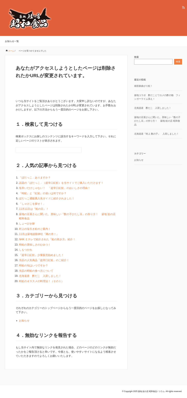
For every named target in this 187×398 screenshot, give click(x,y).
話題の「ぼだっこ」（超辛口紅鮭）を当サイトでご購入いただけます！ (61, 182)
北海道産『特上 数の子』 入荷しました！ (156, 133)
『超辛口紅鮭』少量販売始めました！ (41, 255)
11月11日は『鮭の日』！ (34, 208)
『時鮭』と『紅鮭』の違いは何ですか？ (43, 193)
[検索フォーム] (45, 150)
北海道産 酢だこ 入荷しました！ (40, 275)
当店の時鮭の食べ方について (36, 270)
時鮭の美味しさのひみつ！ (35, 244)
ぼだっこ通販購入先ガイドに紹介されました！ (46, 198)
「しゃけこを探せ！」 (32, 203)
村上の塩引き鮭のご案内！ (35, 228)
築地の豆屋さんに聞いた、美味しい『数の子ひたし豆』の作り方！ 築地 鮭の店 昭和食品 (157, 121)
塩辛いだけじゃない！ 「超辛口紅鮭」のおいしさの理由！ (54, 188)
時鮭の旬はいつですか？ (33, 265)
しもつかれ (25, 249)
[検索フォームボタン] (78, 150)
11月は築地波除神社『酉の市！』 (39, 234)
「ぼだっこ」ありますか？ (35, 177)
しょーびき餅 (27, 223)
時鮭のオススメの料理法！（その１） (41, 281)
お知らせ (24, 320)
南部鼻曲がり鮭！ (143, 86)
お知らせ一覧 (12, 41)
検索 (136, 57)
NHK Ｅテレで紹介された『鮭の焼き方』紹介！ (47, 239)
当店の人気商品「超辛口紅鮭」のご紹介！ (44, 260)
